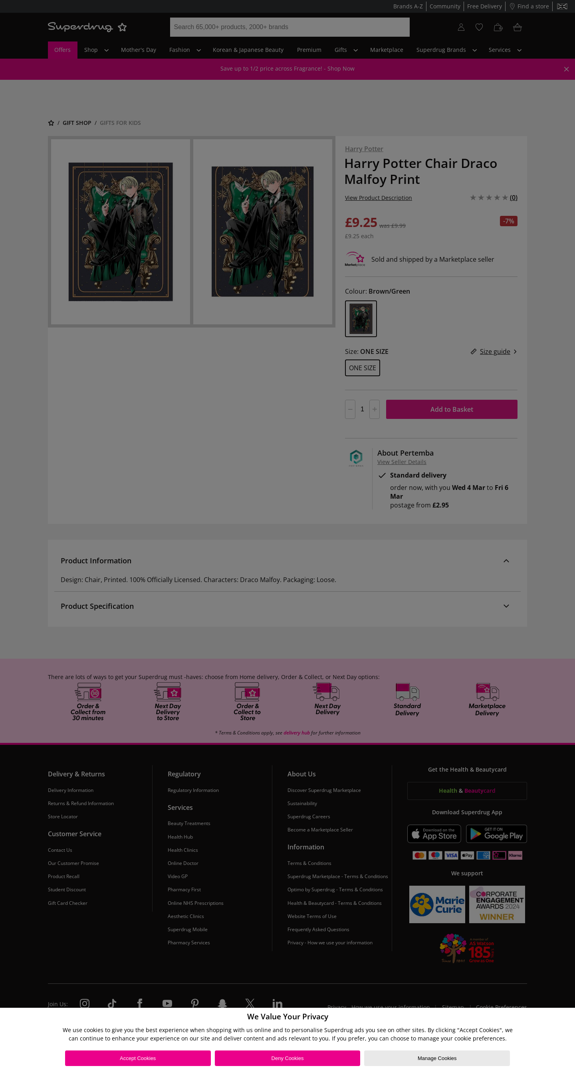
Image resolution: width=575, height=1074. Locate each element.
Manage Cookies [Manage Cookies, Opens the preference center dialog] (437, 1058)
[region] (287, 1041)
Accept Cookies (138, 1058)
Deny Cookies (288, 1058)
